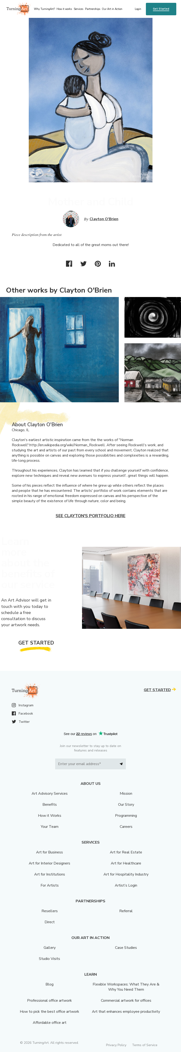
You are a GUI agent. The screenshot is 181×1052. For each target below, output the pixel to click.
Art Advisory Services (50, 793)
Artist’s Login (126, 885)
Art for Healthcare (126, 863)
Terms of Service (144, 1045)
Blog (49, 984)
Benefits (49, 804)
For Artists (50, 885)
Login (138, 9)
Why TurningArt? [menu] (44, 9)
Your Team (49, 826)
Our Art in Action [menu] (112, 9)
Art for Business (49, 852)
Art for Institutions (49, 874)
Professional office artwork (49, 1000)
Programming (126, 815)
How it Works (49, 815)
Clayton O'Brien (104, 219)
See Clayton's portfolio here (90, 516)
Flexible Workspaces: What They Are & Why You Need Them (126, 987)
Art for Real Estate (126, 852)
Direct (50, 922)
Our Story (126, 804)
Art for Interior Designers (49, 863)
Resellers (49, 911)
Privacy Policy (116, 1045)
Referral (126, 911)
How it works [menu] (64, 9)
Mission (126, 793)
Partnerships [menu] (92, 9)
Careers (126, 826)
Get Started (161, 9)
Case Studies (126, 947)
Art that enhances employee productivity (126, 1011)
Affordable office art (49, 1022)
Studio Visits (49, 958)
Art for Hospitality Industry (125, 874)
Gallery (50, 947)
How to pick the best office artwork (49, 1011)
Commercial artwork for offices (126, 1000)
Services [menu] (78, 9)
